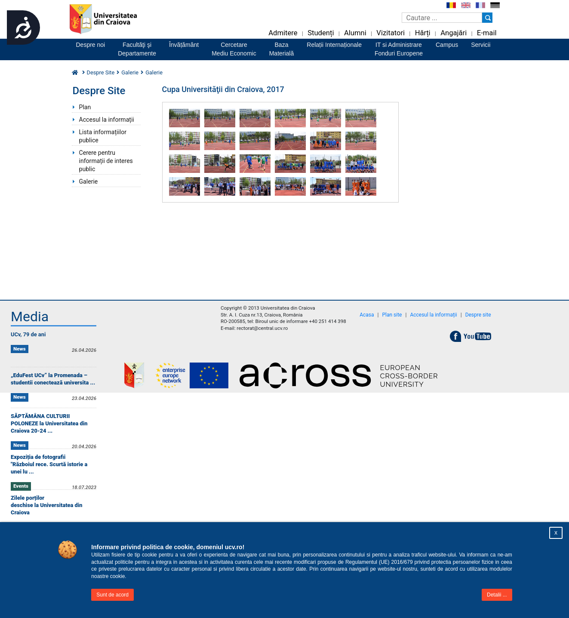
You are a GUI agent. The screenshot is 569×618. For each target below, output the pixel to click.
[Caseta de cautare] (442, 17)
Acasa (367, 315)
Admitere (282, 33)
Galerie (129, 72)
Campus (447, 44)
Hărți (423, 33)
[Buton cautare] (487, 17)
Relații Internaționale (334, 44)
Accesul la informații (106, 119)
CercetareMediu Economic (234, 49)
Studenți (321, 33)
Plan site (392, 315)
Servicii (480, 44)
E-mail (487, 33)
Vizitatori (390, 33)
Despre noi (90, 44)
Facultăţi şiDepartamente (137, 49)
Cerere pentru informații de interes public (106, 160)
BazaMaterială (281, 49)
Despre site (478, 315)
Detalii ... (497, 595)
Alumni (355, 33)
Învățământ (184, 44)
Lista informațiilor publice (103, 136)
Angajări (453, 33)
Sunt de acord (112, 595)
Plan (85, 107)
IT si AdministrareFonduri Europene (399, 49)
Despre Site (101, 72)
